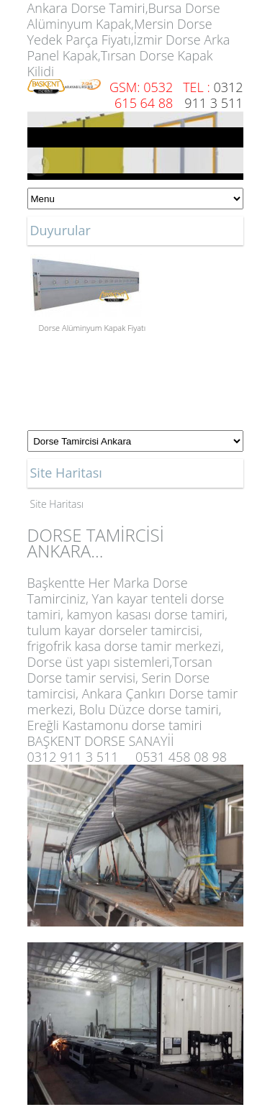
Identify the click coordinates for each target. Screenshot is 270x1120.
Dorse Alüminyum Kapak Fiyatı (92, 327)
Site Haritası (57, 504)
